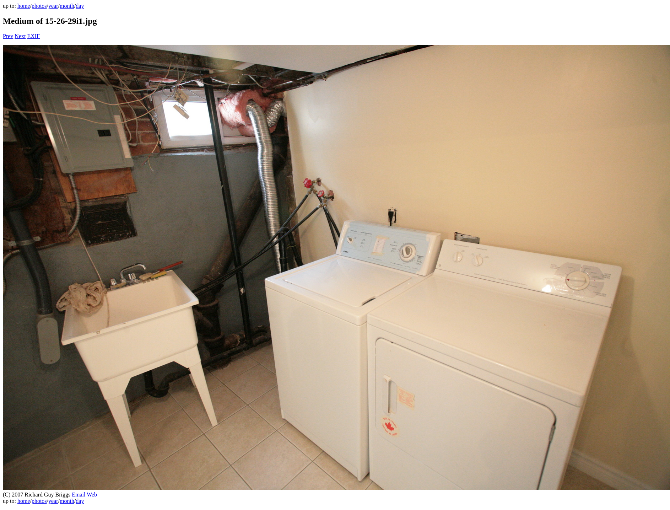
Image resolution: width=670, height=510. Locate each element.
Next (20, 36)
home (23, 6)
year (53, 6)
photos (39, 6)
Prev (8, 36)
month (67, 6)
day (80, 6)
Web (92, 495)
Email (78, 495)
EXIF (33, 36)
